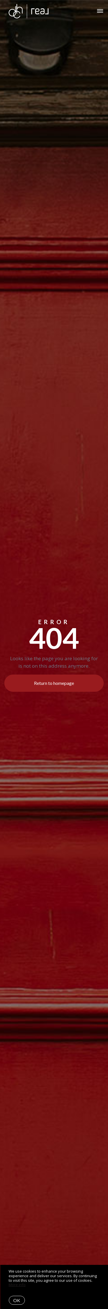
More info (17, 1284)
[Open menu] (100, 11)
